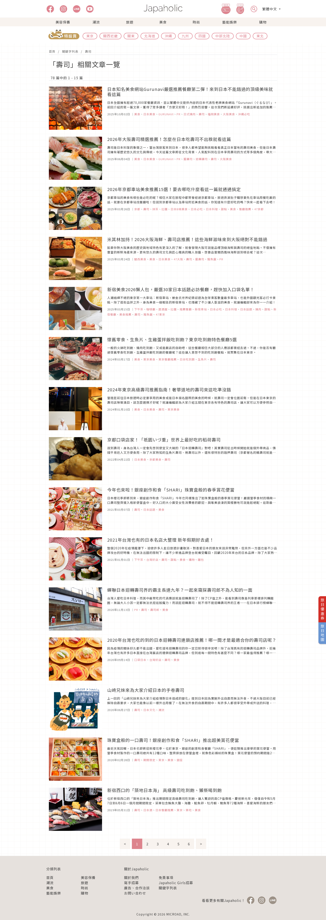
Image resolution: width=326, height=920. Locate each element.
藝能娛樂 (229, 22)
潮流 (96, 22)
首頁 (52, 51)
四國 (202, 35)
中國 (243, 35)
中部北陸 (222, 35)
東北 (260, 35)
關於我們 (131, 877)
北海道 (149, 35)
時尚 (196, 22)
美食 (163, 22)
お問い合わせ (135, 893)
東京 (90, 35)
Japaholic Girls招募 (176, 882)
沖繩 (168, 35)
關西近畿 (110, 35)
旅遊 (129, 22)
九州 (185, 35)
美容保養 (63, 22)
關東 (131, 35)
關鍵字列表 (70, 51)
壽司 (88, 51)
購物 (263, 22)
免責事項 (166, 877)
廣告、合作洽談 (137, 887)
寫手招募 (131, 882)
